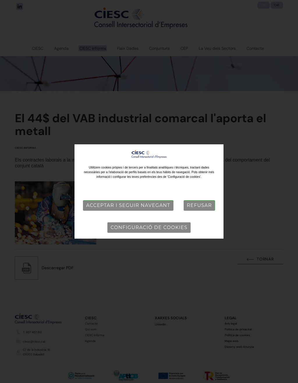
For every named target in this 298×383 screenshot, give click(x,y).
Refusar (199, 205)
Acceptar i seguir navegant (128, 205)
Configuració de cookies (149, 227)
